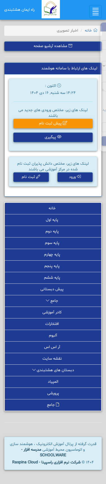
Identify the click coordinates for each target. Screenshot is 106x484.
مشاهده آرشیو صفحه (53, 46)
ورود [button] (75, 177)
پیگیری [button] (53, 137)
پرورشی (53, 393)
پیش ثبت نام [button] (53, 123)
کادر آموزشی (53, 312)
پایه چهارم (53, 254)
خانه (91, 30)
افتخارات (53, 324)
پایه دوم (53, 231)
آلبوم (53, 335)
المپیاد (53, 381)
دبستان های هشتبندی (53, 370)
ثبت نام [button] (31, 177)
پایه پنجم (53, 266)
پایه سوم (53, 243)
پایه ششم (53, 277)
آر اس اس (53, 347)
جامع (53, 300)
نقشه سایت (53, 358)
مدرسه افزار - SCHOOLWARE (43, 452)
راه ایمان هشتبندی (19, 9)
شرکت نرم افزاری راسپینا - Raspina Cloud (46, 462)
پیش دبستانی (53, 289)
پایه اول (53, 220)
